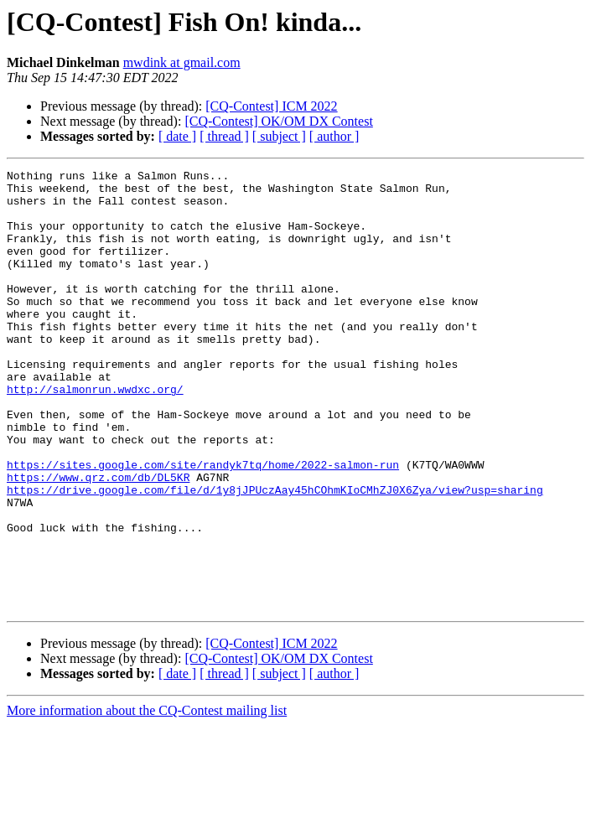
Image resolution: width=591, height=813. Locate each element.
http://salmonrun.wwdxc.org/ (95, 434)
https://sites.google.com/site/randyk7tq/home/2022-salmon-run (203, 524)
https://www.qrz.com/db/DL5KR (98, 539)
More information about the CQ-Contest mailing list (147, 798)
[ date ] (177, 136)
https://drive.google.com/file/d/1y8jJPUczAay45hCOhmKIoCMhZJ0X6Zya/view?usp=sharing (275, 554)
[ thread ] (224, 136)
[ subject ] (279, 136)
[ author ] (334, 136)
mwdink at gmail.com (182, 62)
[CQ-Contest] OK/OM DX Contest (278, 121)
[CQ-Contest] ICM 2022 (271, 106)
